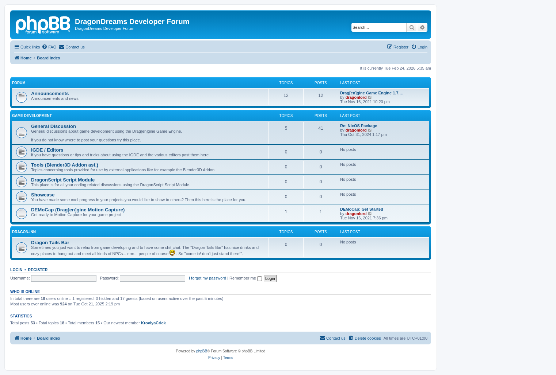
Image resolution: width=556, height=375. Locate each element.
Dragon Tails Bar (50, 242)
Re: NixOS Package (358, 126)
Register (38, 269)
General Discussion (53, 126)
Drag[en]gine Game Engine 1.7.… (372, 93)
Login (16, 269)
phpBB (201, 351)
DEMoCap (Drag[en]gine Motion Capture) (78, 209)
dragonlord (356, 97)
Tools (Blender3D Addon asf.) (64, 165)
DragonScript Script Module (63, 180)
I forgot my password (207, 278)
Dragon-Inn (24, 232)
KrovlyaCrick (153, 323)
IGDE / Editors (47, 150)
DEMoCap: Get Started (361, 209)
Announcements (50, 93)
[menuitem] (49, 47)
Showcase (43, 195)
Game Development (32, 116)
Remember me (245, 278)
